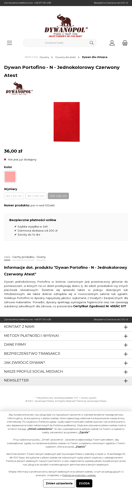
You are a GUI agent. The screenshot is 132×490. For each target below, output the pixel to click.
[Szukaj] (92, 43)
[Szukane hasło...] (55, 43)
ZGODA (84, 483)
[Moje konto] (112, 43)
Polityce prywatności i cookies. (79, 475)
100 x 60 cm (58, 195)
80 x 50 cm (14, 195)
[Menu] (9, 43)
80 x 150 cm (36, 195)
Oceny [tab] (41, 256)
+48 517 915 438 (42, 2)
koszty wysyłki (88, 398)
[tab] (7, 256)
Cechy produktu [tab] (23, 256)
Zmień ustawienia (59, 483)
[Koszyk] (124, 43)
